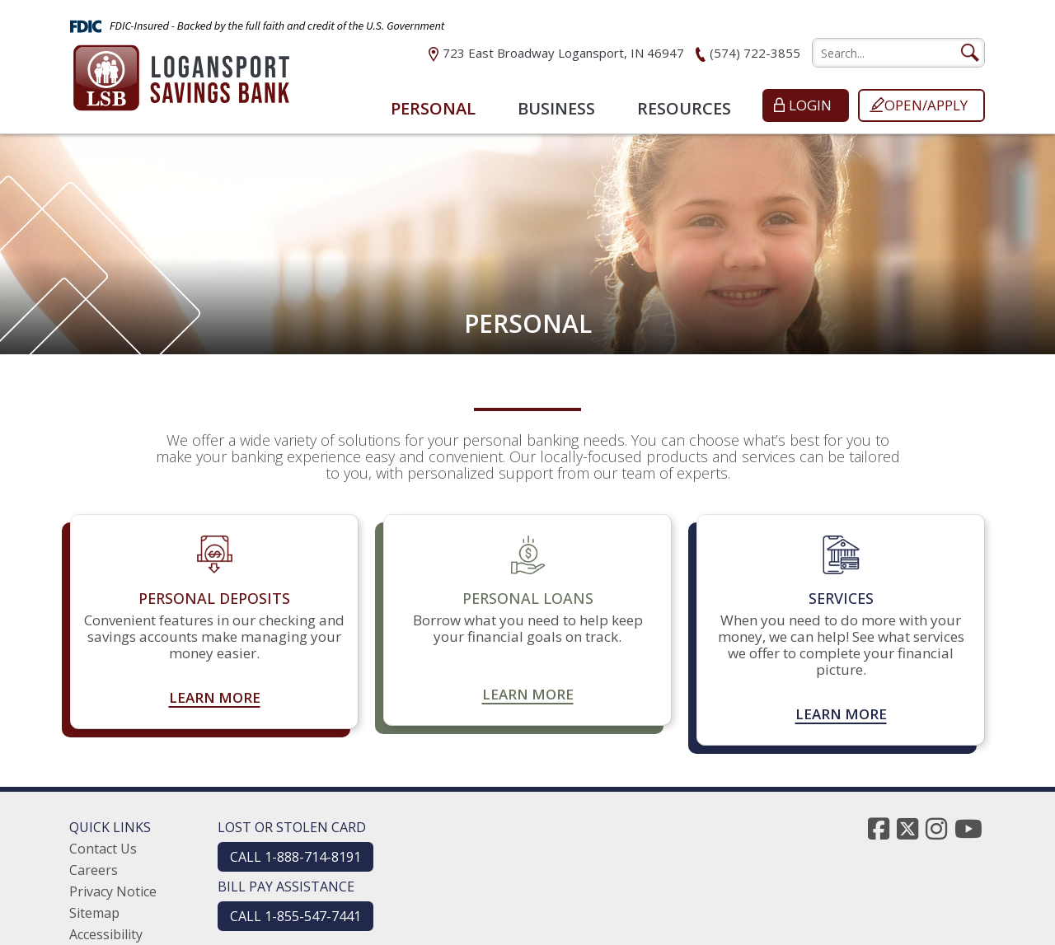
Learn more (214, 698)
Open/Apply (926, 105)
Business (556, 108)
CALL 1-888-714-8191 (295, 857)
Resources (684, 108)
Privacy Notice (113, 891)
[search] (898, 53)
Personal (433, 108)
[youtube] (968, 828)
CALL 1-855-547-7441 (295, 916)
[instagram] (936, 828)
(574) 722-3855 (755, 52)
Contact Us (103, 849)
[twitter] (907, 828)
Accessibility (106, 934)
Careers (93, 870)
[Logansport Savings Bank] (181, 72)
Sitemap (94, 913)
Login (810, 105)
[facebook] (878, 828)
